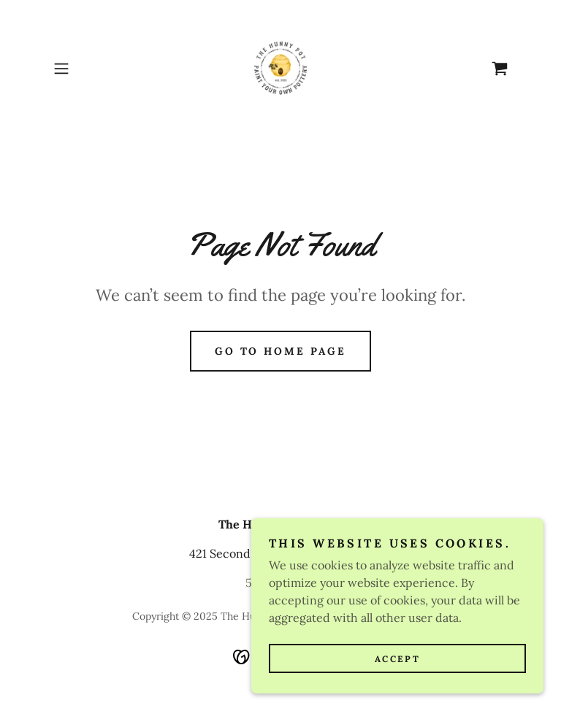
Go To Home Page (281, 351)
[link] (280, 68)
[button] (82, 68)
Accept (397, 658)
